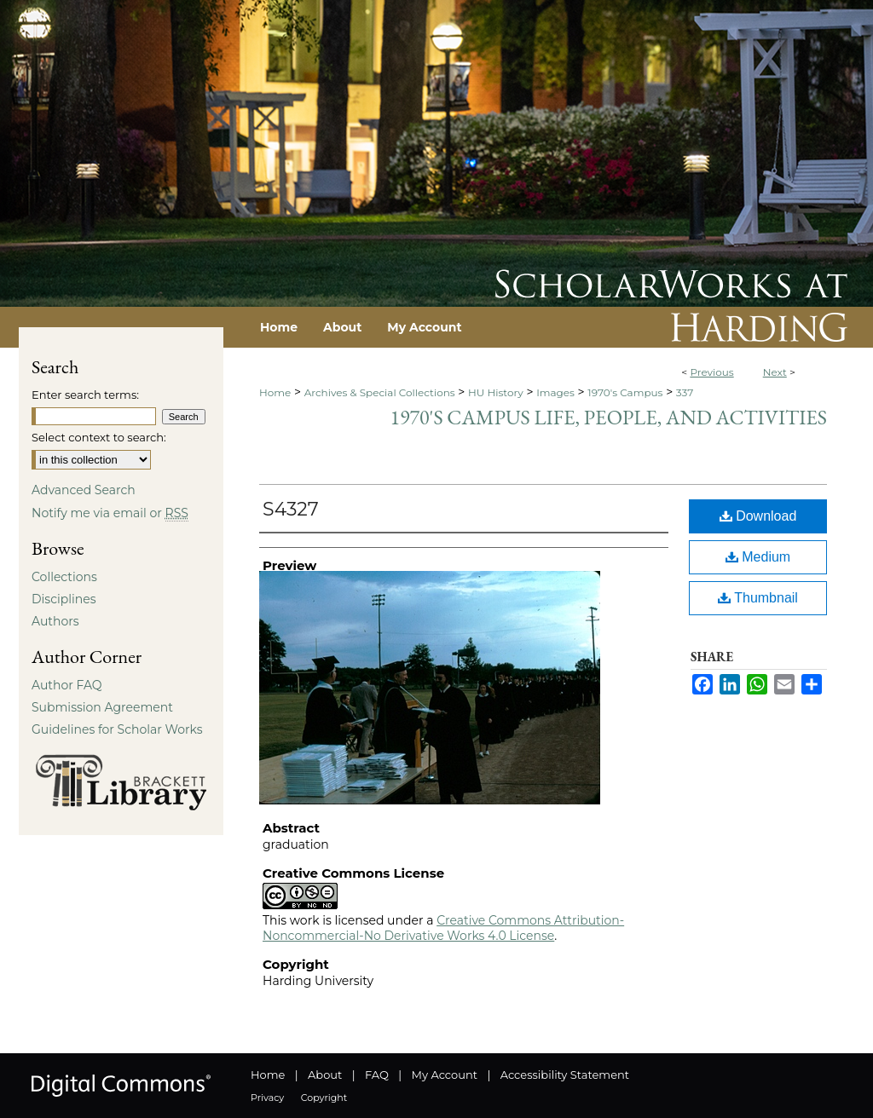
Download (758, 516)
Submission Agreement (102, 707)
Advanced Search (84, 490)
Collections (64, 577)
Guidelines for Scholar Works (117, 729)
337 (684, 392)
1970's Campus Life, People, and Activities (608, 417)
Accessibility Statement (564, 1074)
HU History (495, 392)
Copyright (324, 1098)
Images (555, 392)
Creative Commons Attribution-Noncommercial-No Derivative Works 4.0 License (443, 928)
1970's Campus (624, 392)
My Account (444, 1074)
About (325, 1074)
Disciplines (63, 599)
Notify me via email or (110, 513)
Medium (758, 557)
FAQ (377, 1074)
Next (775, 372)
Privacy (267, 1098)
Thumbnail (758, 598)
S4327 (291, 509)
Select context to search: (99, 437)
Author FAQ (67, 685)
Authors (55, 621)
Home (275, 392)
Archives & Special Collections (379, 392)
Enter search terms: (85, 394)
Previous (711, 372)
